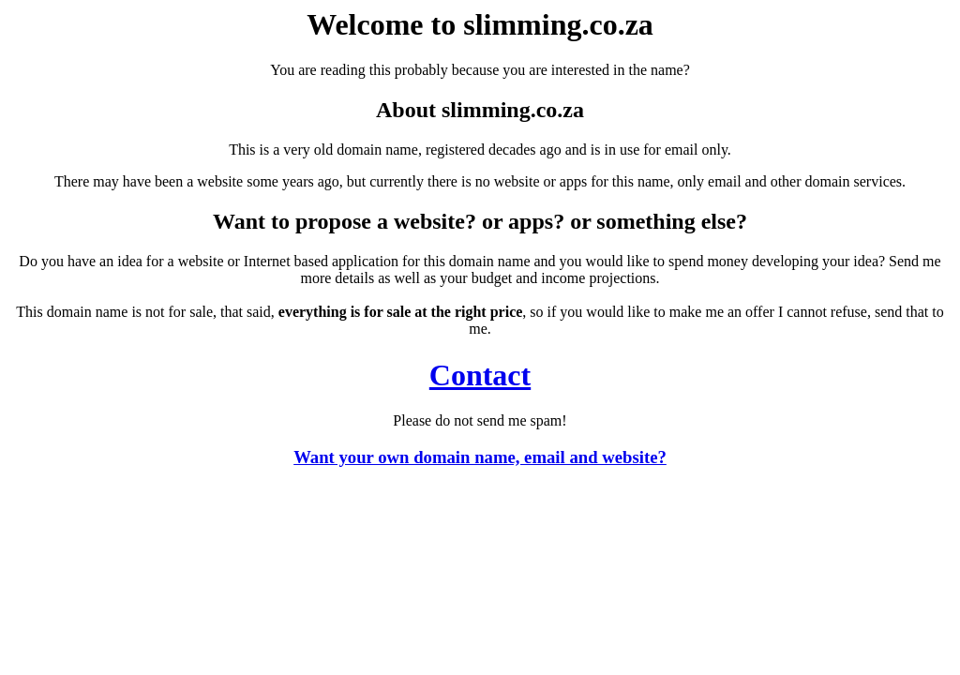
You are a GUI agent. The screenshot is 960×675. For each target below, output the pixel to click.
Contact (480, 375)
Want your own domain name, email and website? (480, 457)
